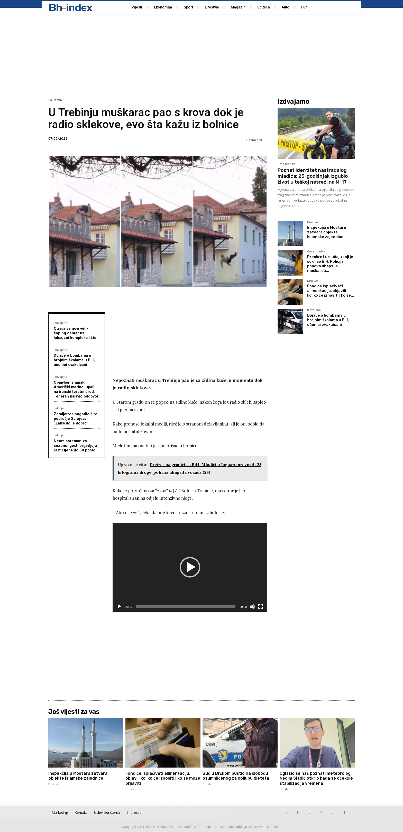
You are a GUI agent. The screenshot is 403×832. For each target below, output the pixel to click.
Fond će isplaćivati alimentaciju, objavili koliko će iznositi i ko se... (330, 291)
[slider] (186, 606)
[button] (348, 7)
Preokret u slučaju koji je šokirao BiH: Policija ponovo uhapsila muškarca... (330, 263)
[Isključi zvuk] (252, 606)
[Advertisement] (201, 55)
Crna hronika (287, 164)
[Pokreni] (119, 606)
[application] (190, 567)
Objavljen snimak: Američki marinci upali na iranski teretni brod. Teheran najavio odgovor (76, 389)
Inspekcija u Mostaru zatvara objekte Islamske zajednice (326, 232)
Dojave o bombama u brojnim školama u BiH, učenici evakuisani (74, 360)
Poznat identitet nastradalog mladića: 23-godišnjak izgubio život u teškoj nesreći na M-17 (313, 176)
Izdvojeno (60, 322)
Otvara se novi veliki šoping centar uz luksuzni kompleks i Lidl (75, 333)
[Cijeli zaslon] (260, 606)
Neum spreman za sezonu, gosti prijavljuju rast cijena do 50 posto (75, 445)
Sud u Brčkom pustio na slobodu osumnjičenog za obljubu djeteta (236, 776)
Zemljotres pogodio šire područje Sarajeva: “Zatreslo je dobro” (75, 419)
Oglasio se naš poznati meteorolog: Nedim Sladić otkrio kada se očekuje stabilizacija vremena (316, 778)
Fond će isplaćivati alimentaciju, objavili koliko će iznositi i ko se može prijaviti (162, 778)
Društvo (55, 100)
